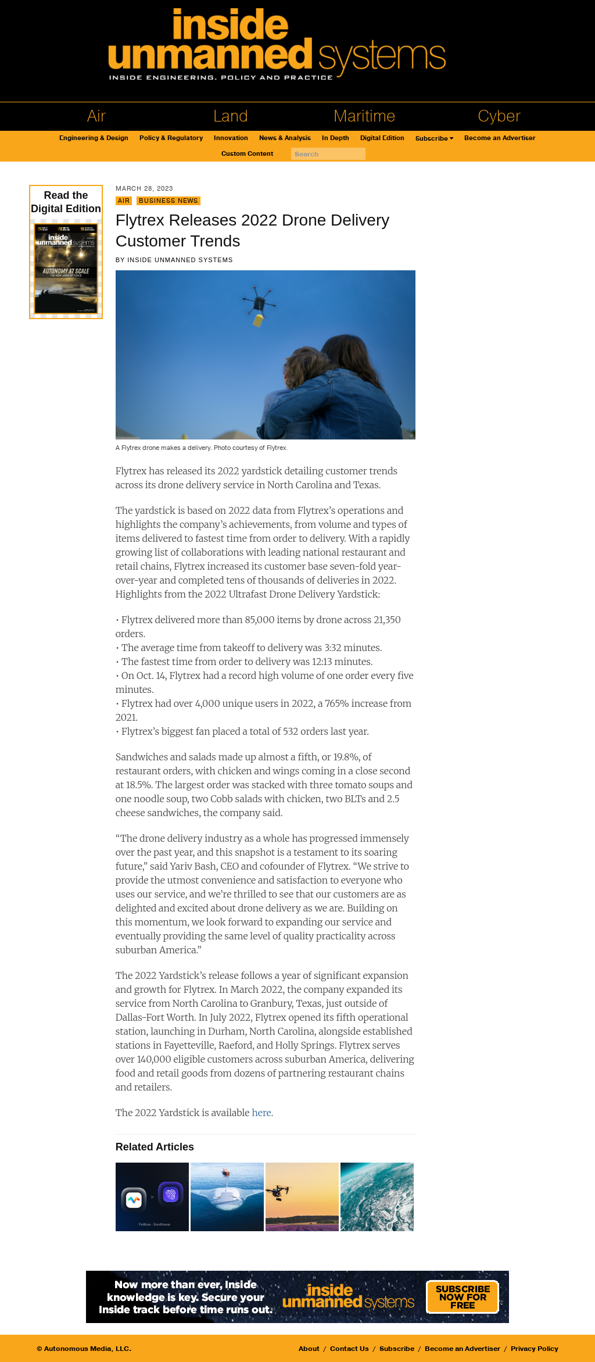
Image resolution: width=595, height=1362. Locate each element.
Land (230, 116)
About (309, 1348)
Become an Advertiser (500, 138)
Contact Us (349, 1348)
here (261, 1112)
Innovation (231, 138)
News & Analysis (285, 138)
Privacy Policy (534, 1348)
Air (96, 116)
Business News (168, 200)
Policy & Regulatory (171, 138)
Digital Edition (382, 138)
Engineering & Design (93, 138)
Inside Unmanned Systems (180, 259)
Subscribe (431, 138)
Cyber (499, 116)
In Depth (335, 138)
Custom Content (247, 153)
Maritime (365, 116)
